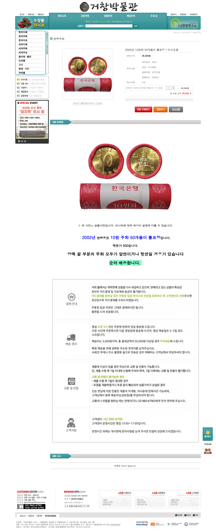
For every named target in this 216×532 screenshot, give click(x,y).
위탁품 (22, 73)
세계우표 (23, 52)
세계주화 (23, 48)
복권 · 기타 (24, 68)
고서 (21, 64)
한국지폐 (23, 32)
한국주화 (23, 36)
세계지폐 (23, 44)
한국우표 (23, 40)
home (176, 32)
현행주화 (197, 32)
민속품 (22, 60)
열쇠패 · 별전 (25, 56)
